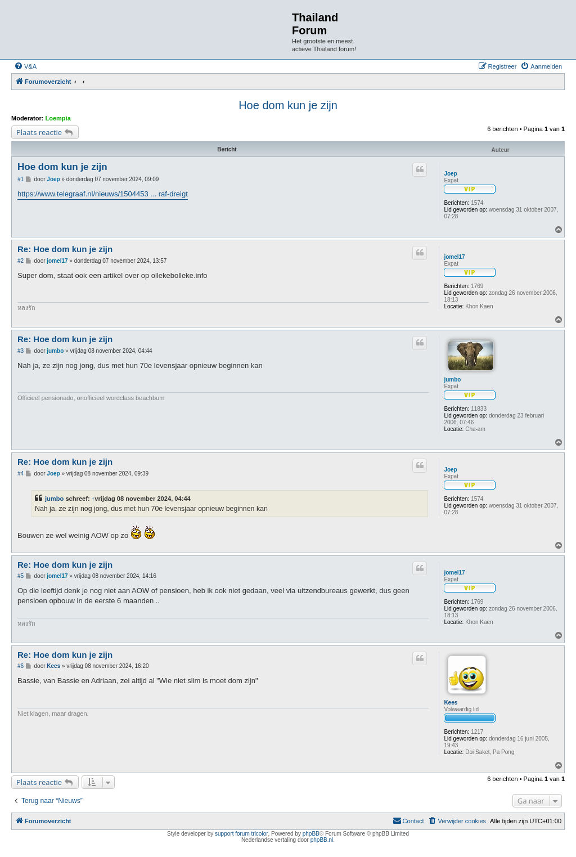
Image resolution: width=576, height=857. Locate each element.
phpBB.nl (322, 840)
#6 (20, 666)
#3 (20, 351)
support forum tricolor (241, 834)
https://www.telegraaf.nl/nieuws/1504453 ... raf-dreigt (102, 194)
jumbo (452, 379)
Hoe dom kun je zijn (288, 105)
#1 (20, 179)
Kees (450, 702)
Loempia (58, 118)
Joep (450, 173)
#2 (20, 261)
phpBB (311, 834)
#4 (20, 473)
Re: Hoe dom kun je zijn (64, 249)
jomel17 (454, 257)
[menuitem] (25, 66)
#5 (20, 576)
